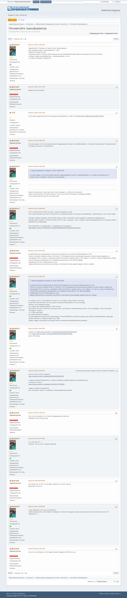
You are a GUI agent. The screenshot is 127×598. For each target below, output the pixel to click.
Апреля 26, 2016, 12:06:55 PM (36, 506)
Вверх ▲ (118, 593)
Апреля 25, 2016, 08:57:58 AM (36, 480)
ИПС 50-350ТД (77, 260)
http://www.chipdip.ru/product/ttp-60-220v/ (90, 116)
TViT (13, 113)
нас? (99, 258)
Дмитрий (15, 87)
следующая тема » (111, 33)
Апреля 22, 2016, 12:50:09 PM (36, 250)
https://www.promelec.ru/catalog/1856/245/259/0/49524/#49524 (57, 332)
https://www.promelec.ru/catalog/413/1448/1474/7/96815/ (46, 384)
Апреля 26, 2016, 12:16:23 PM (36, 548)
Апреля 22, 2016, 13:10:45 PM (36, 328)
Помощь (101, 593)
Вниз (10, 39)
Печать (116, 39)
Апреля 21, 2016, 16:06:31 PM (36, 140)
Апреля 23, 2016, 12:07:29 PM (36, 438)
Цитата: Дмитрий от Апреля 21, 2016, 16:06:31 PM (47, 170)
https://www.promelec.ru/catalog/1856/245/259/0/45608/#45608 (52, 334)
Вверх (10, 573)
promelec (57, 24)
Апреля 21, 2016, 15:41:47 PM (36, 112)
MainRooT (16, 45)
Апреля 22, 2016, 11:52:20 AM (36, 166)
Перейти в (91, 581)
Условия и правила (110, 593)
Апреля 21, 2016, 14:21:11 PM (36, 86)
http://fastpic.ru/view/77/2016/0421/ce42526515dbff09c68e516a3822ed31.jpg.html (54, 228)
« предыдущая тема (96, 33)
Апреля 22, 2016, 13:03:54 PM (36, 276)
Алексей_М (63, 24)
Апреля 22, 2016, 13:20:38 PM (36, 370)
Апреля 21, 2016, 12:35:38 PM (36, 44)
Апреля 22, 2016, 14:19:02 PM (36, 412)
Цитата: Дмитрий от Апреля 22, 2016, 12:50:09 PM (47, 280)
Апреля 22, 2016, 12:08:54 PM (36, 208)
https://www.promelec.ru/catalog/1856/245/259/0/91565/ (46, 376)
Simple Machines (20, 593)
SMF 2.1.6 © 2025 (11, 593)
